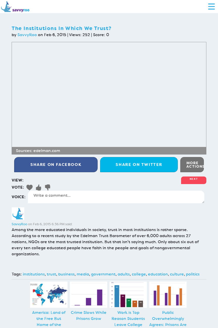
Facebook (55, 164)
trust (51, 274)
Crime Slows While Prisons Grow (88, 315)
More (195, 165)
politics (193, 274)
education (158, 274)
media (83, 274)
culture (177, 274)
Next (194, 179)
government (103, 274)
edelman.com (46, 150)
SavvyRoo (27, 34)
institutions (34, 274)
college (139, 274)
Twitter (139, 164)
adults (124, 274)
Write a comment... (116, 197)
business (66, 274)
